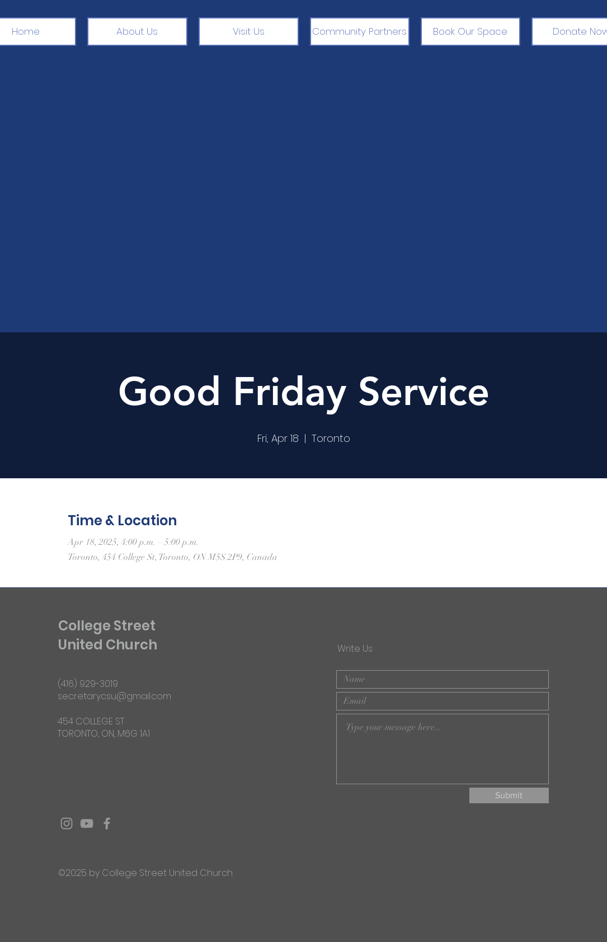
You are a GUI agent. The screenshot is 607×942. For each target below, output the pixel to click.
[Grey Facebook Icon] (107, 823)
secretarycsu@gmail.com (114, 696)
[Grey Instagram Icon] (66, 823)
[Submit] (509, 795)
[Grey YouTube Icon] (87, 823)
